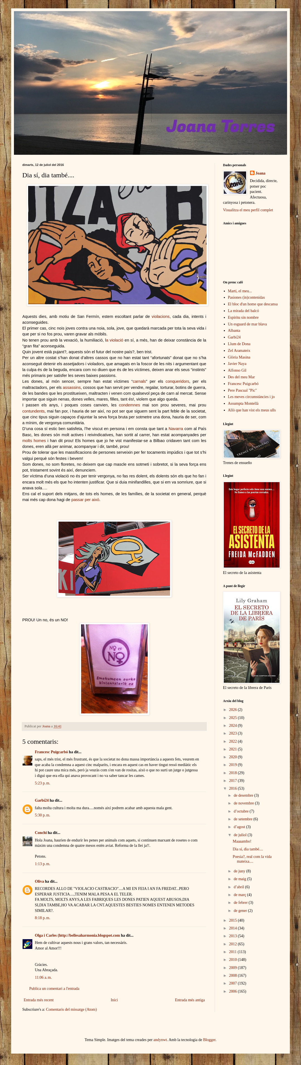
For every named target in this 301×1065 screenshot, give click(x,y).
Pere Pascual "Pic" (242, 390)
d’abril (239, 887)
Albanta (234, 330)
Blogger (209, 1040)
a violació (114, 340)
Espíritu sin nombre (243, 317)
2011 (233, 952)
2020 (233, 757)
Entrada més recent (39, 1000)
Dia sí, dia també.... (248, 849)
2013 (233, 936)
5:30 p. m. (42, 815)
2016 (233, 788)
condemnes (129, 405)
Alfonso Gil (237, 370)
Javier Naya (237, 364)
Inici (114, 1000)
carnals (139, 381)
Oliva (39, 881)
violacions (160, 316)
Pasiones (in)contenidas (246, 297)
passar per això (85, 499)
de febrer (241, 902)
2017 (233, 781)
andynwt (160, 1040)
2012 (233, 944)
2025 (233, 718)
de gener (241, 911)
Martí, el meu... (240, 291)
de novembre (244, 803)
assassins (72, 387)
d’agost (240, 827)
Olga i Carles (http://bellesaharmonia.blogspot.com (77, 935)
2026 (233, 710)
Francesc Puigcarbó (51, 752)
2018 (233, 773)
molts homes (34, 440)
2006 (233, 991)
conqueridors (177, 381)
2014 (233, 928)
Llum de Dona (239, 344)
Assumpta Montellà (243, 403)
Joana (261, 173)
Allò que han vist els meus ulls (252, 410)
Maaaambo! (242, 841)
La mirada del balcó (243, 311)
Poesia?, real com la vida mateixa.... (252, 859)
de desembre (244, 795)
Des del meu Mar (241, 377)
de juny (240, 871)
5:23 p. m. (42, 783)
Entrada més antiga (190, 1000)
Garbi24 (234, 337)
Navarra (176, 428)
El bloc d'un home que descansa (253, 304)
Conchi (41, 833)
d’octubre (241, 811)
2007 (233, 983)
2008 (233, 975)
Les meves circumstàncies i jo (251, 397)
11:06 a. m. (43, 977)
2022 (233, 741)
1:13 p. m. (42, 864)
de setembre (243, 819)
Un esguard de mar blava (247, 324)
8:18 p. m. (42, 918)
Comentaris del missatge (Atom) (71, 1009)
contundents (33, 411)
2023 (233, 733)
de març (240, 895)
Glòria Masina (239, 357)
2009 (233, 968)
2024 (233, 725)
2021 (233, 749)
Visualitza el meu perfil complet (248, 210)
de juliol (240, 835)
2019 (233, 765)
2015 (233, 920)
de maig (240, 879)
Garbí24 (42, 800)
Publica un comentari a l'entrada (54, 989)
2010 (233, 960)
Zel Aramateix (239, 351)
